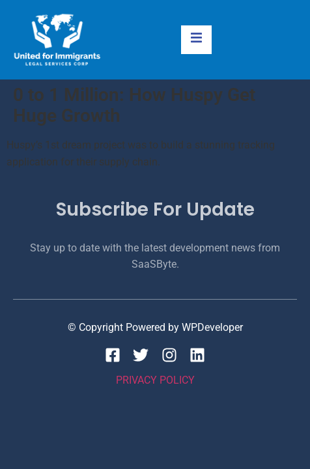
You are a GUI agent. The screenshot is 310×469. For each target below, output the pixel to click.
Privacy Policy (155, 380)
